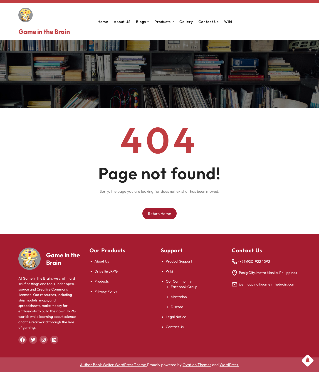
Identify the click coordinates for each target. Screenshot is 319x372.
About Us (101, 261)
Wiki (169, 271)
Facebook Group (184, 286)
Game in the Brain (44, 31)
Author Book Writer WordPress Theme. (113, 364)
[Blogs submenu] (148, 21)
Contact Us (175, 326)
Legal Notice (176, 316)
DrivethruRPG (106, 271)
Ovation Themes (197, 364)
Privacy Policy (105, 291)
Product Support (179, 261)
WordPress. (229, 364)
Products (101, 281)
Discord (177, 306)
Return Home (159, 213)
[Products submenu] (173, 21)
